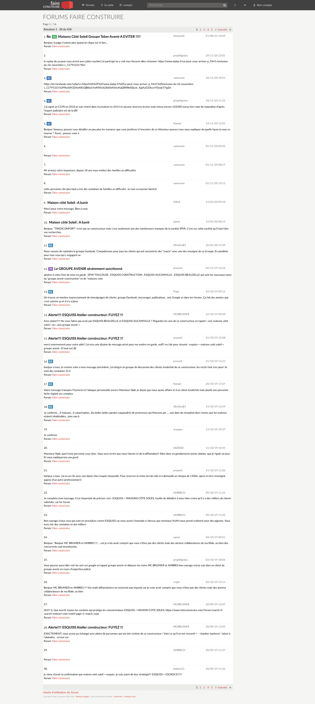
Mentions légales (82, 697)
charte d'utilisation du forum (61, 692)
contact (126, 5)
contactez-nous (130, 697)
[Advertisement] (255, 74)
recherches (118, 697)
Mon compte (262, 5)
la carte (107, 5)
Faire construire (61, 46)
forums (88, 5)
